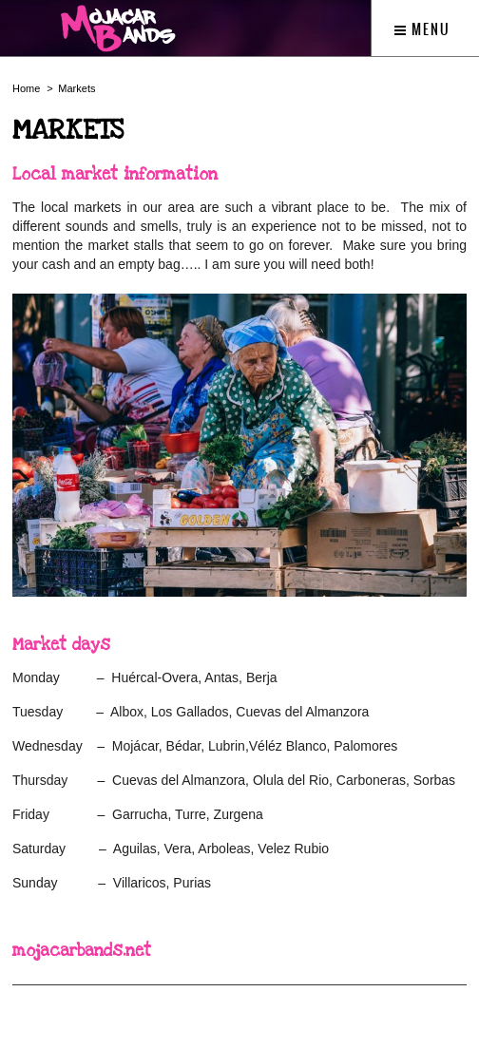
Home (26, 88)
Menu (422, 29)
